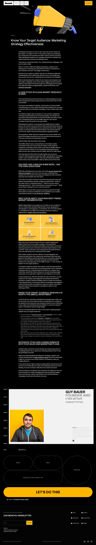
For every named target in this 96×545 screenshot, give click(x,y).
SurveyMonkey (47, 314)
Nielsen (48, 318)
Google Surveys (37, 314)
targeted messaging (24, 87)
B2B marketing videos (41, 357)
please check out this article (37, 212)
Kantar (41, 318)
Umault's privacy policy (21, 499)
